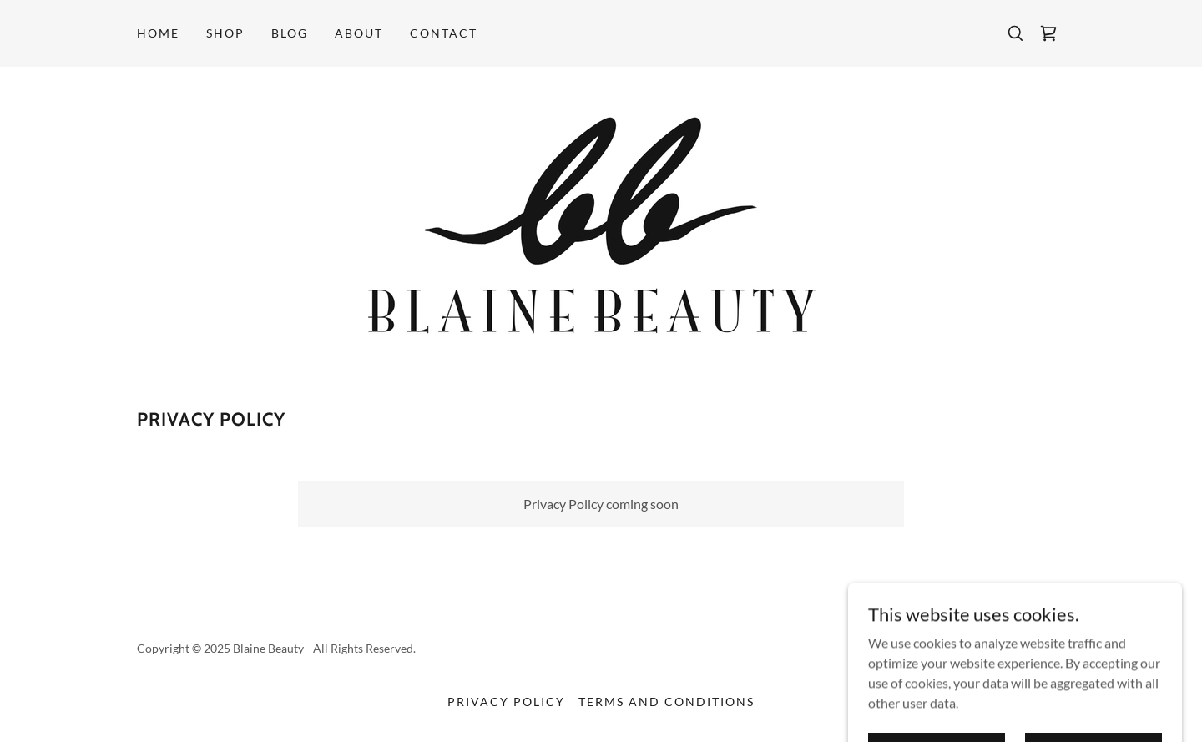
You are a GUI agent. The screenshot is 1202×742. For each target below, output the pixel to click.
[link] (1048, 33)
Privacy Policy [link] (506, 701)
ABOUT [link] (359, 33)
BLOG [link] (289, 33)
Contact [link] (443, 33)
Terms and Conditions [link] (666, 701)
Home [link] (158, 33)
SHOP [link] (225, 33)
